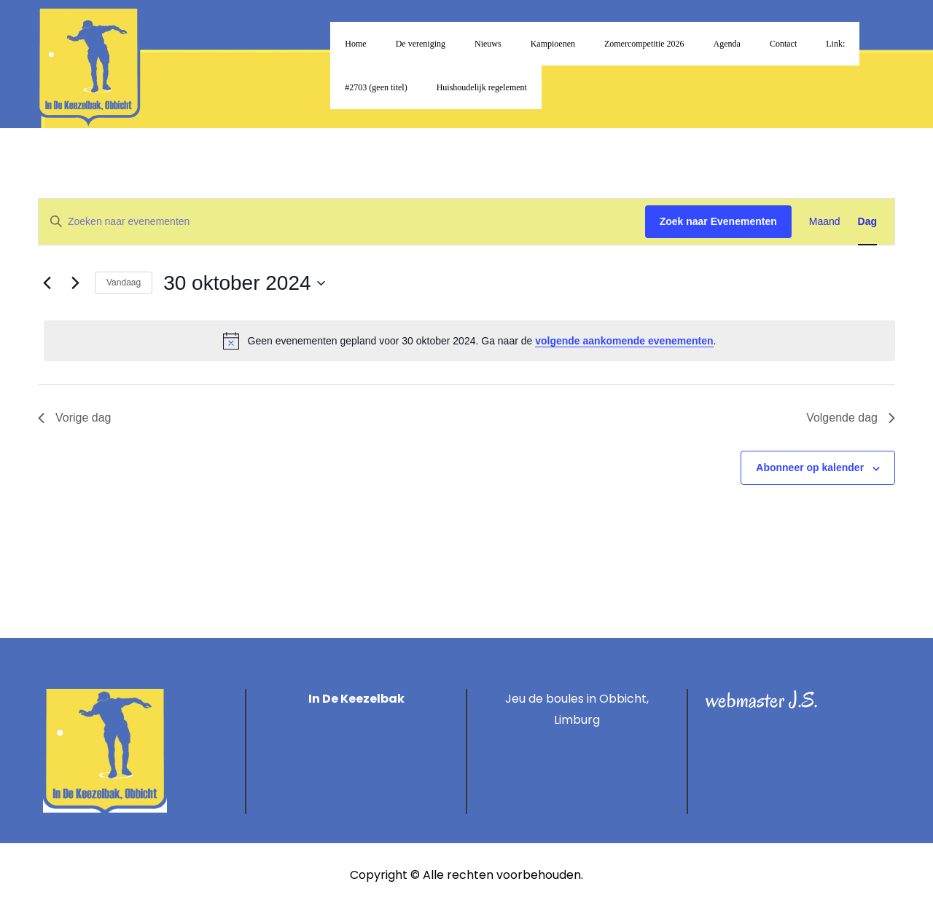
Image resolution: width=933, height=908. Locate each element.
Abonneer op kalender (810, 467)
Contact (783, 44)
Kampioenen (553, 44)
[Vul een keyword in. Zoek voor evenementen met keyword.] (342, 222)
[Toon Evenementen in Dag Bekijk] (867, 222)
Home (355, 44)
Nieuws (488, 44)
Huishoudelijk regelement (482, 87)
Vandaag (123, 282)
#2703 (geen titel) (376, 87)
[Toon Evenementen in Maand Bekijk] (824, 222)
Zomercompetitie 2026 (644, 44)
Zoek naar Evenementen (718, 221)
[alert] (469, 340)
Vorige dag (75, 417)
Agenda (727, 44)
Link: (835, 44)
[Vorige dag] (46, 283)
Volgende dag (850, 417)
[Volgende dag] (75, 283)
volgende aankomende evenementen (624, 341)
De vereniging (420, 44)
